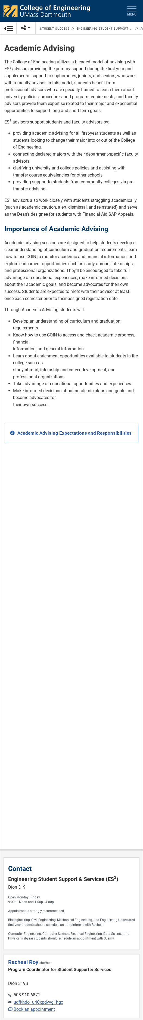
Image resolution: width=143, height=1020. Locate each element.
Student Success (54, 28)
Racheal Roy (23, 962)
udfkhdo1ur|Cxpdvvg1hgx (38, 1002)
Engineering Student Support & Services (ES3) (104, 28)
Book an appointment (31, 1009)
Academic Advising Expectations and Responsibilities (74, 433)
